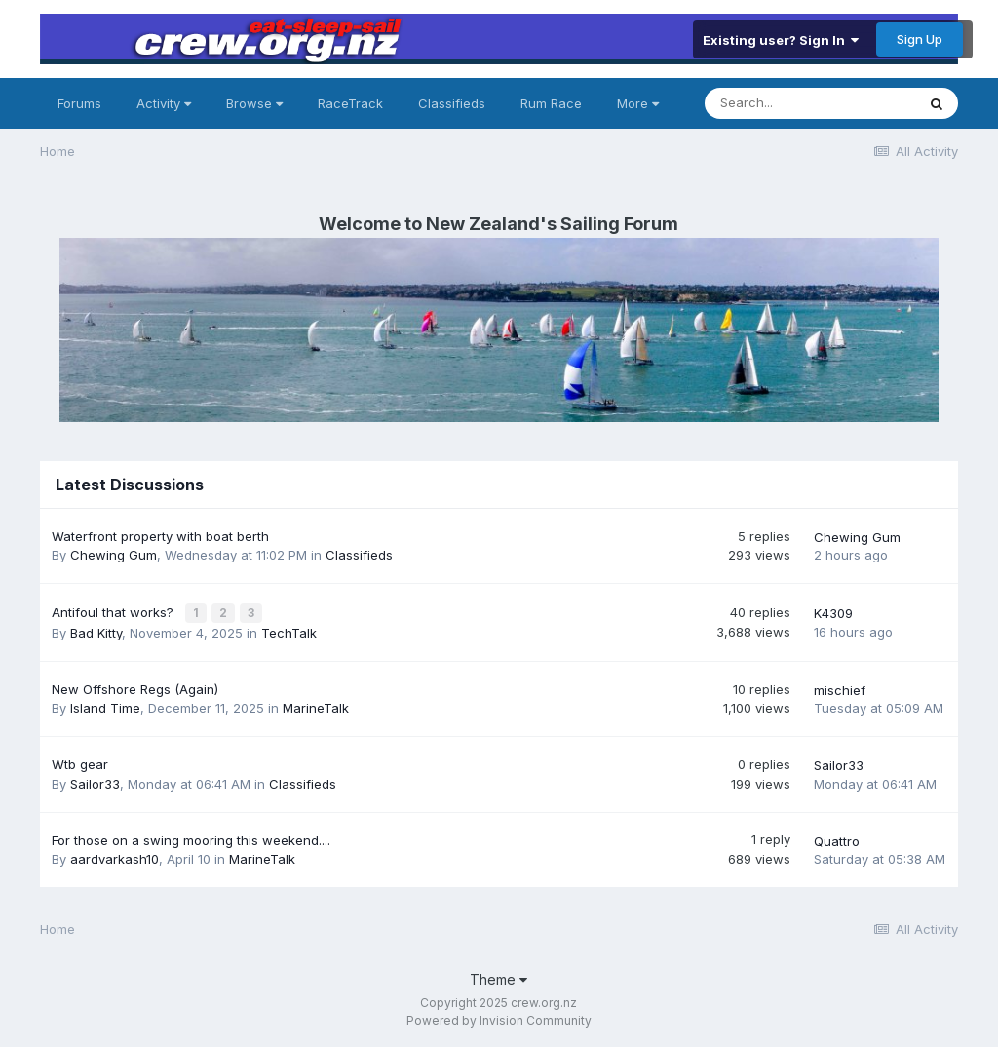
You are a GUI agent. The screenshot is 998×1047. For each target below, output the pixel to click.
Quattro (837, 839)
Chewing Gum (113, 554)
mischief (839, 688)
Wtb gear (80, 763)
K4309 (833, 613)
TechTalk (289, 631)
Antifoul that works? (114, 611)
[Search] (810, 103)
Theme (498, 977)
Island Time (105, 707)
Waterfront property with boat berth (160, 536)
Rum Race (551, 103)
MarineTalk (316, 707)
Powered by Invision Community (499, 1018)
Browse (254, 103)
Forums (79, 103)
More (638, 103)
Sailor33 (95, 782)
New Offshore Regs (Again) (135, 687)
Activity (163, 103)
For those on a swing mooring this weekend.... (191, 838)
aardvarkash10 (114, 857)
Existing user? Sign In (781, 40)
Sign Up (919, 39)
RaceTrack (350, 103)
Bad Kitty (96, 631)
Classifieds (451, 103)
